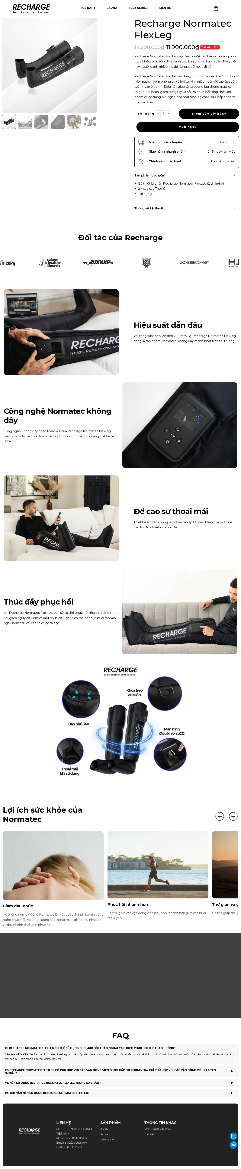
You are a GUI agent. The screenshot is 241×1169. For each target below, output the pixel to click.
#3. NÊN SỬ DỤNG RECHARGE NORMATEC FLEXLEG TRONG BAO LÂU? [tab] (120, 1083)
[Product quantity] (164, 113)
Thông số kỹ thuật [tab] (186, 208)
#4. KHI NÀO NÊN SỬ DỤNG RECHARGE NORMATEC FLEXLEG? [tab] (120, 1093)
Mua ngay (188, 127)
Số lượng (146, 113)
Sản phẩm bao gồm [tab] (186, 175)
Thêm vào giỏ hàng (209, 114)
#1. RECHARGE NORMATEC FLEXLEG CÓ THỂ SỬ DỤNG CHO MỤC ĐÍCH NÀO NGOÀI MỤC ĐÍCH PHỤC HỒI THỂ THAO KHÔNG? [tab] (120, 1048)
